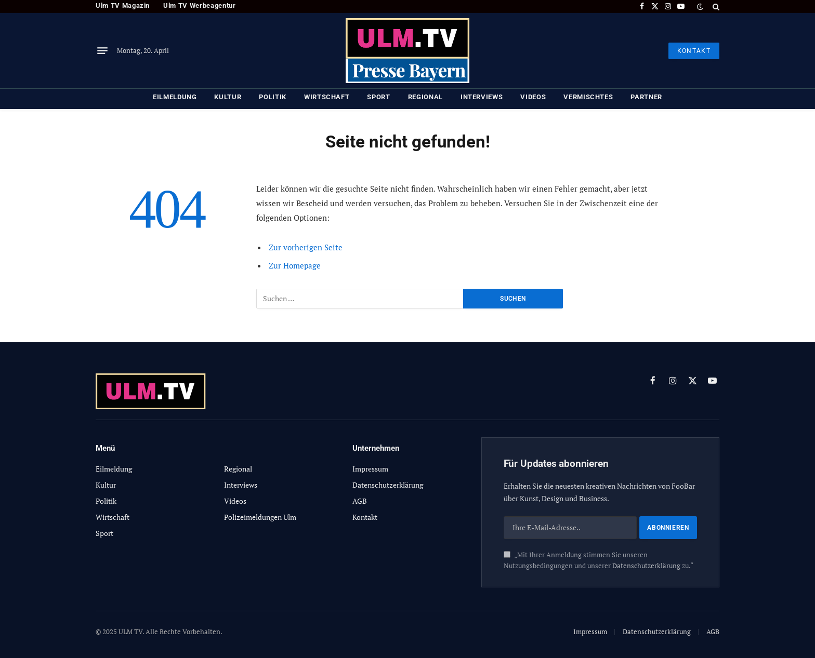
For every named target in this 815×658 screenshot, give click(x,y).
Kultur (227, 97)
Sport (378, 97)
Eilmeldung (175, 97)
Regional (425, 97)
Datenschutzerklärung (646, 565)
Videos (533, 97)
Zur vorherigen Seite (306, 247)
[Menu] (102, 51)
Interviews (482, 97)
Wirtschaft (327, 97)
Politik (272, 97)
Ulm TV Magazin (123, 5)
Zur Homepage (295, 265)
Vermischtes (588, 97)
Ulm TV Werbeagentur (199, 5)
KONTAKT (694, 51)
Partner (646, 97)
